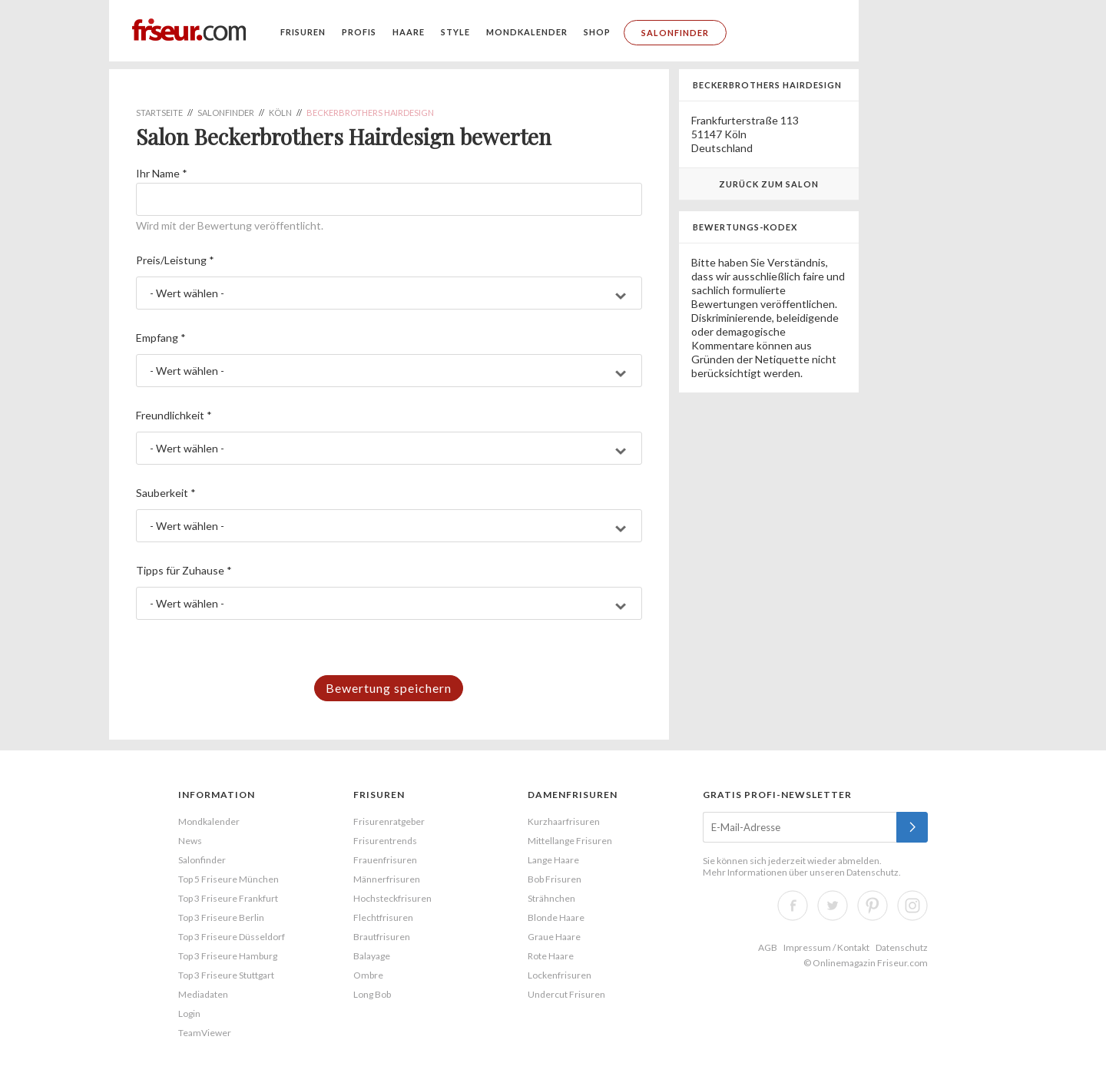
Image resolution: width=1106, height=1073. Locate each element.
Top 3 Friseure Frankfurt (228, 898)
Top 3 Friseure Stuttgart (226, 975)
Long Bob (372, 994)
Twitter (832, 905)
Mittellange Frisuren (570, 840)
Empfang (161, 337)
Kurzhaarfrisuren (564, 821)
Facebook (792, 905)
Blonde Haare (556, 917)
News (190, 840)
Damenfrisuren (573, 794)
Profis (359, 32)
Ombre (368, 975)
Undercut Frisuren (566, 994)
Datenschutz (872, 872)
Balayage (371, 956)
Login (189, 1013)
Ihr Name (161, 173)
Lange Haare (553, 860)
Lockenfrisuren (559, 975)
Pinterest (872, 905)
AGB (767, 947)
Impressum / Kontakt (826, 947)
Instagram (912, 905)
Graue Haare (554, 936)
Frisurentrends (385, 840)
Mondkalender (527, 32)
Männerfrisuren (386, 879)
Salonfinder (675, 33)
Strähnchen (551, 898)
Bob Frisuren (554, 879)
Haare (408, 32)
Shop (597, 32)
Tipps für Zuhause (184, 570)
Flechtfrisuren (383, 917)
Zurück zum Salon (769, 184)
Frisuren (303, 32)
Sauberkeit (166, 492)
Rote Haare (551, 956)
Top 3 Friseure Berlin (221, 917)
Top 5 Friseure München (228, 879)
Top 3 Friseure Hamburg (227, 956)
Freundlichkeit (174, 415)
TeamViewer (204, 1032)
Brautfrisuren (381, 936)
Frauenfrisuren (385, 860)
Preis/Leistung (175, 260)
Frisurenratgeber (389, 821)
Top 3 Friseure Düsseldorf (231, 936)
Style (455, 32)
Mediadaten (203, 994)
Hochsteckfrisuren (392, 898)
